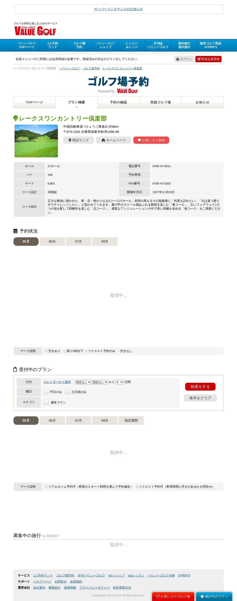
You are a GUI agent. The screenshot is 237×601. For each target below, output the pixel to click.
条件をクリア (200, 398)
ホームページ (113, 140)
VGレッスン (136, 575)
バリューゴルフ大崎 (161, 575)
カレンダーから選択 (57, 382)
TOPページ (34, 102)
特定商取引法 (122, 587)
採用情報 (70, 587)
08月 (104, 241)
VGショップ (116, 575)
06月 (52, 241)
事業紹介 (55, 587)
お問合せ (61, 581)
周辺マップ (78, 140)
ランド (53, 45)
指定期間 (131, 420)
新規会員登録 (208, 59)
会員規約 (76, 581)
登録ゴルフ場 (160, 102)
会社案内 (39, 587)
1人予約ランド (43, 575)
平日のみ (53, 392)
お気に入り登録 (151, 140)
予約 (79, 45)
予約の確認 (118, 102)
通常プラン (55, 402)
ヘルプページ (42, 581)
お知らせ (202, 102)
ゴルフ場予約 (65, 575)
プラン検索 (76, 102)
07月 (78, 241)
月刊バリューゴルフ (91, 575)
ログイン (184, 59)
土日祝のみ (76, 392)
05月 (26, 241)
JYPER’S (184, 575)
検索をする (200, 386)
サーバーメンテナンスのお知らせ (118, 9)
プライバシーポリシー (94, 587)
